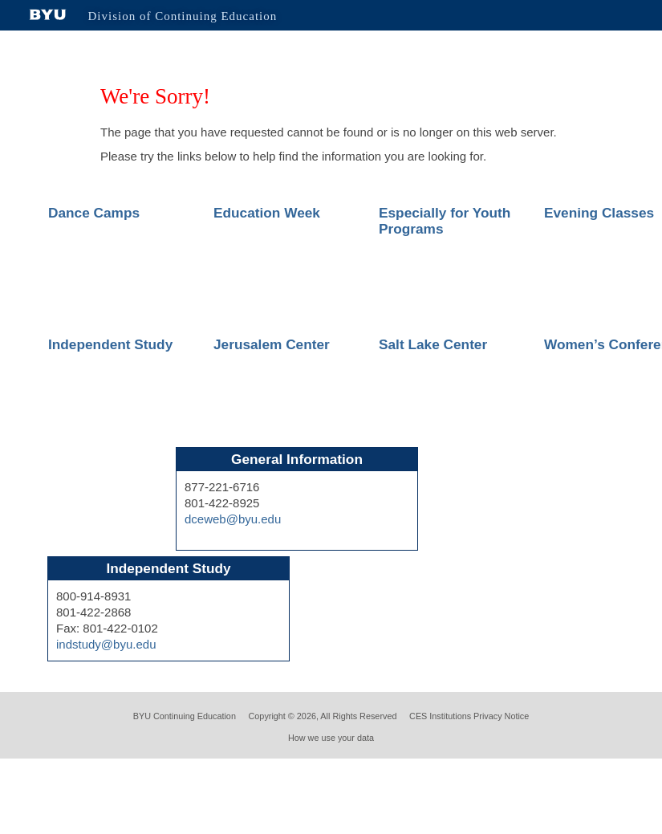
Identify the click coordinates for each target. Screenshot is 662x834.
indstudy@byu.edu (106, 644)
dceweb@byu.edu (233, 519)
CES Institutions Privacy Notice (469, 716)
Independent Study (110, 344)
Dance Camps (94, 213)
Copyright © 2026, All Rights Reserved (323, 716)
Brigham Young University (48, 14)
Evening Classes (599, 213)
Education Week (266, 213)
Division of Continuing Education (183, 16)
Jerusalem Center (271, 344)
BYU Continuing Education (184, 716)
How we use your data (331, 737)
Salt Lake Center (433, 344)
